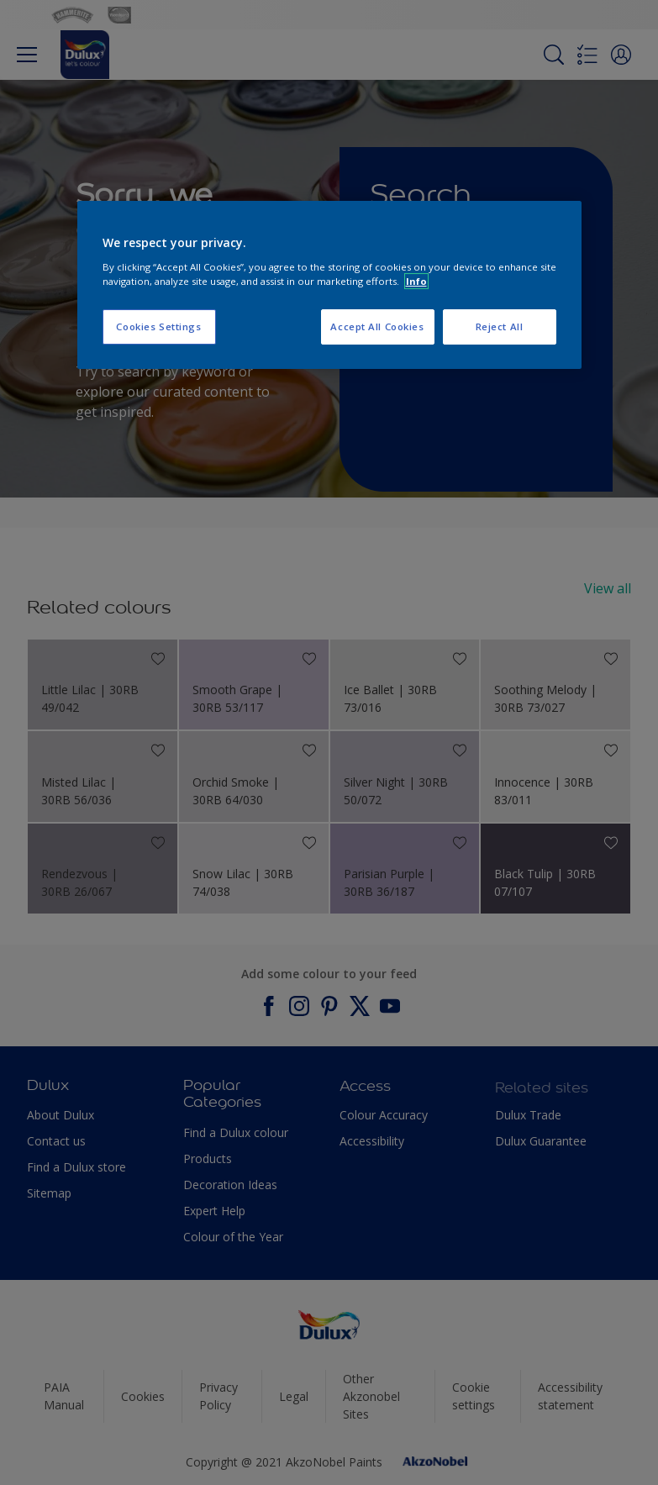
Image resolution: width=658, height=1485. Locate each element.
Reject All (500, 326)
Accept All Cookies (377, 326)
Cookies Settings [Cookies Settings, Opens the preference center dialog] (158, 326)
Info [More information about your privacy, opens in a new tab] (416, 281)
